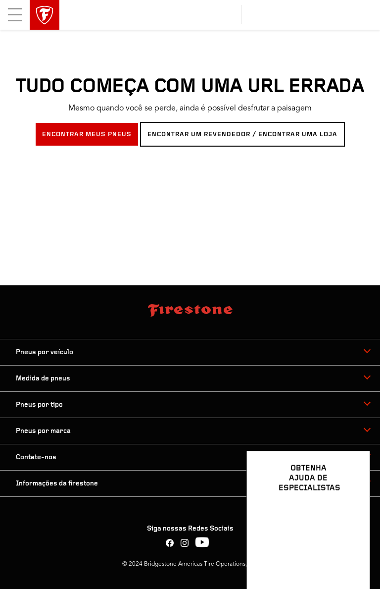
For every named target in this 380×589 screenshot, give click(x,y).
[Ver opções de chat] (351, 552)
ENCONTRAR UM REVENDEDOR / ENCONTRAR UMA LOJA (242, 134)
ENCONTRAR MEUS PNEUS (87, 134)
